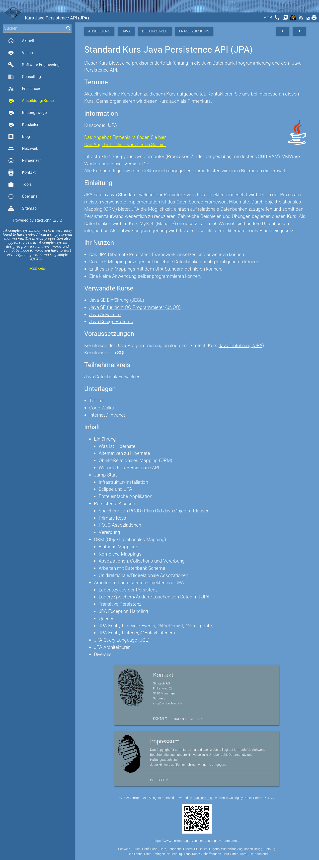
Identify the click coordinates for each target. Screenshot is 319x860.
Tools (20, 185)
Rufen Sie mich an (188, 719)
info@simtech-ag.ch (167, 703)
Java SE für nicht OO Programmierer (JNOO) (135, 307)
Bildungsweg (155, 31)
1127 (270, 798)
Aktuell (21, 41)
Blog (19, 137)
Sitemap (22, 208)
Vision (20, 53)
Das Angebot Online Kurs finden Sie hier (125, 144)
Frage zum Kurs (194, 31)
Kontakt (22, 173)
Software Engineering (34, 65)
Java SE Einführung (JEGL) (116, 300)
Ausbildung (99, 31)
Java (126, 31)
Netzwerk (23, 149)
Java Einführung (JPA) (241, 345)
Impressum (159, 780)
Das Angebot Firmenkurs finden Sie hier (124, 137)
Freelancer (24, 89)
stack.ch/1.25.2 (48, 220)
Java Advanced (105, 314)
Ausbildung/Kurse (31, 101)
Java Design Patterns (111, 321)
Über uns (22, 196)
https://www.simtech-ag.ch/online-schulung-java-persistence (197, 841)
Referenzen (25, 161)
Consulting (24, 77)
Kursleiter (23, 125)
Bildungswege (27, 113)
